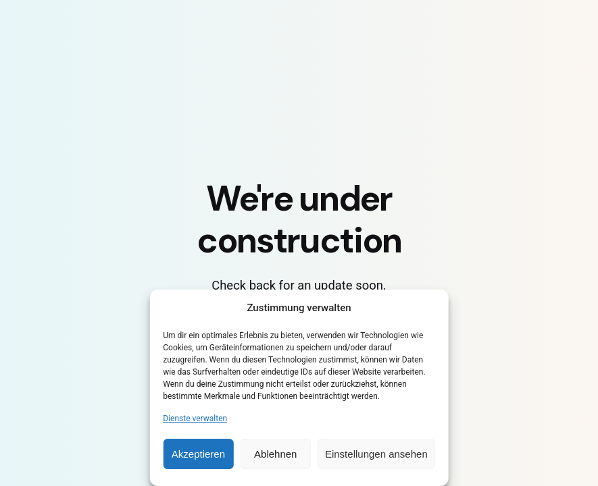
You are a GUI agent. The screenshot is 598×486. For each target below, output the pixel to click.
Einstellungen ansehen (376, 454)
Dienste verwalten (195, 418)
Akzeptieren (198, 454)
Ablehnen (275, 454)
